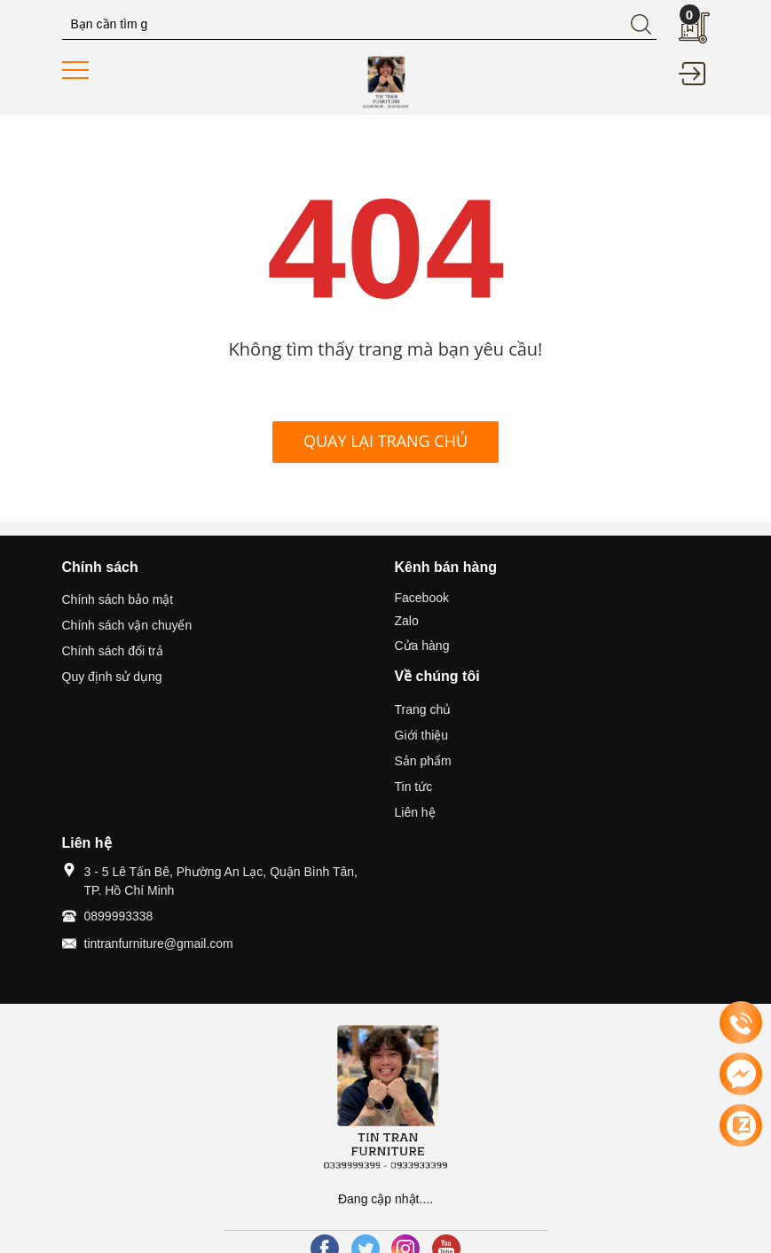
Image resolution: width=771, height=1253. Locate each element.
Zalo (407, 621)
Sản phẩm (423, 761)
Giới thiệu (422, 735)
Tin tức (414, 786)
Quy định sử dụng (112, 677)
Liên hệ (415, 812)
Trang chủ (423, 709)
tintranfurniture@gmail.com (158, 943)
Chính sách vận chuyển (127, 625)
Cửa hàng (422, 645)
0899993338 (118, 916)
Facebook (422, 598)
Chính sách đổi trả (112, 651)
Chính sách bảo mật (118, 599)
